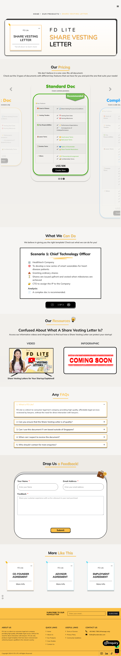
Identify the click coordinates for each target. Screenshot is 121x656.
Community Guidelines (74, 638)
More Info (20, 584)
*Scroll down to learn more (26, 47)
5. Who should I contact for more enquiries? (36, 444)
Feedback (22, 494)
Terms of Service (72, 631)
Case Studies (51, 641)
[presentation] (32, 521)
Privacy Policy (71, 635)
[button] (117, 6)
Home (36, 14)
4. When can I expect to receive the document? (38, 437)
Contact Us (50, 644)
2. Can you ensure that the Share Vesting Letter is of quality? (44, 422)
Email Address (70, 481)
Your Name (22, 481)
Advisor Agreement (60, 575)
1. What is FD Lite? (25, 404)
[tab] (59, 179)
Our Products (50, 14)
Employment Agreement (101, 575)
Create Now (60, 170)
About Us (50, 635)
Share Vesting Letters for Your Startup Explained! (31, 378)
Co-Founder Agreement (20, 575)
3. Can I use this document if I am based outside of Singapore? (45, 429)
